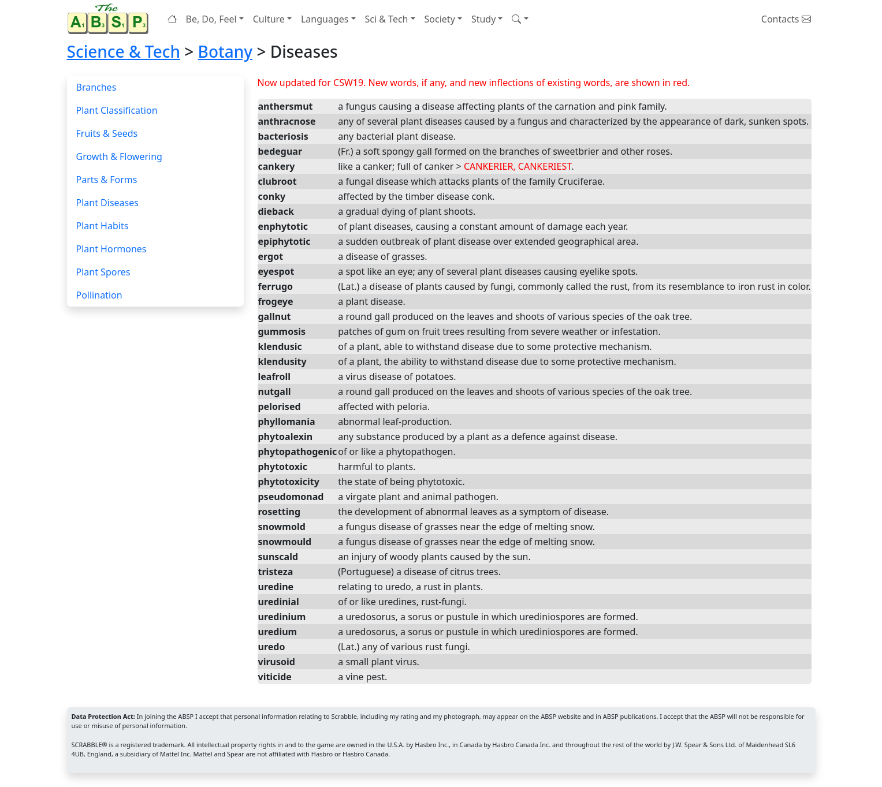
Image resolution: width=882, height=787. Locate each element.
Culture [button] (269, 19)
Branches (96, 87)
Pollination (99, 295)
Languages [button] (324, 19)
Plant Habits (102, 225)
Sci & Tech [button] (386, 19)
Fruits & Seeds (107, 133)
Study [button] (483, 19)
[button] (520, 19)
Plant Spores (103, 272)
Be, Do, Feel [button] (211, 19)
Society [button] (440, 19)
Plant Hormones (111, 249)
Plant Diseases (107, 202)
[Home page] (110, 19)
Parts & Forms (106, 179)
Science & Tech (124, 51)
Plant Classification (117, 110)
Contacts (786, 19)
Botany (225, 51)
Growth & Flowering (119, 156)
